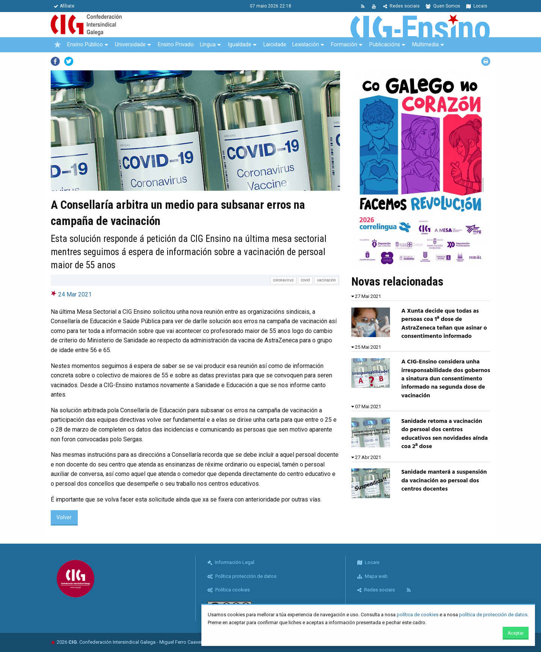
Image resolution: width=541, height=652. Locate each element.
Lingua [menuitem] (208, 44)
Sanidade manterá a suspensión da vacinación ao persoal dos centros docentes (444, 480)
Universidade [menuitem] (130, 44)
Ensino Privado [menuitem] (176, 44)
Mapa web (372, 576)
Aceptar (516, 633)
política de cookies (417, 614)
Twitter (68, 61)
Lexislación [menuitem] (305, 44)
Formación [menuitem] (344, 44)
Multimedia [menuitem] (425, 44)
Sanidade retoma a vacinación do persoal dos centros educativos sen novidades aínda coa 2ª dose (444, 433)
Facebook (55, 61)
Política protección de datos (242, 576)
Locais (476, 6)
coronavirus (283, 280)
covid (305, 280)
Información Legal (230, 562)
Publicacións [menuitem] (384, 44)
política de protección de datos (493, 614)
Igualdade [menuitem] (239, 44)
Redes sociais (401, 6)
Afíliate (64, 6)
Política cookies (228, 590)
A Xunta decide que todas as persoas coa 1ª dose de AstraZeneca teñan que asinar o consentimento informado (444, 323)
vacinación (326, 280)
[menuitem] (57, 44)
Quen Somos (443, 6)
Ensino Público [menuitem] (85, 44)
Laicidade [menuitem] (274, 44)
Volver (64, 517)
